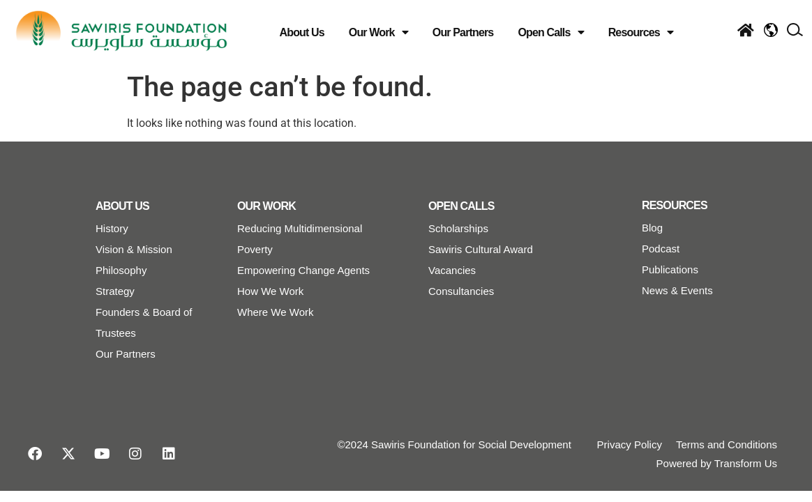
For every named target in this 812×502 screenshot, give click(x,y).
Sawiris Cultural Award (480, 249)
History (112, 228)
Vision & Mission (134, 249)
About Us (302, 32)
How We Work (270, 291)
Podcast (660, 248)
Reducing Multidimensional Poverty (299, 238)
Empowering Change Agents (303, 270)
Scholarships (458, 228)
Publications (670, 269)
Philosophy (121, 270)
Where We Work (275, 312)
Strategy (115, 291)
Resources (640, 32)
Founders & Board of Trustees (144, 322)
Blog (652, 228)
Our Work (378, 32)
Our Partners (463, 32)
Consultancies (461, 291)
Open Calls (550, 32)
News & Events (677, 290)
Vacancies (452, 270)
